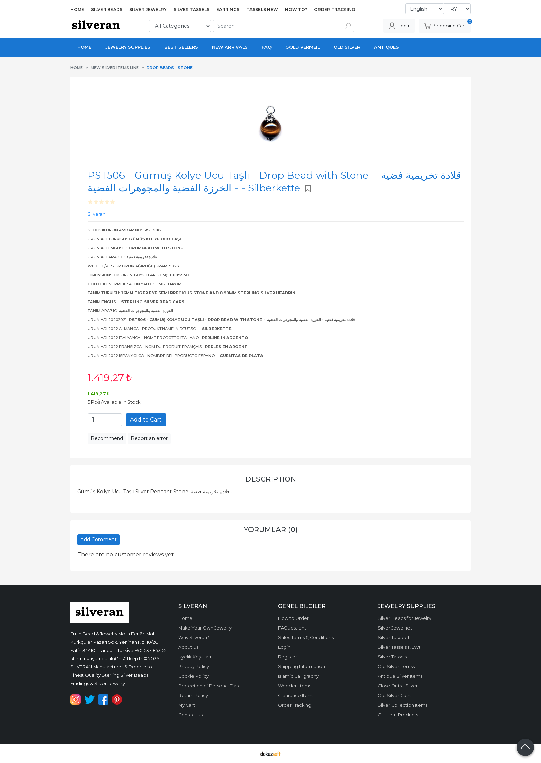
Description (270, 479)
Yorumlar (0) (271, 529)
